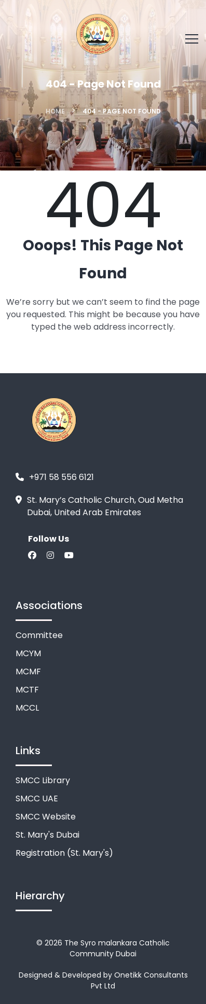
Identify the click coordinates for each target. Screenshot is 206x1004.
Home (55, 111)
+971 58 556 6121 (61, 477)
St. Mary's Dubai (47, 835)
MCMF (28, 671)
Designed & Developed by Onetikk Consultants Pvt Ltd (103, 980)
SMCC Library (43, 780)
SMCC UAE (37, 798)
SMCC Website (46, 817)
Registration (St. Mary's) (64, 853)
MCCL (27, 708)
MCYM (28, 653)
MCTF (27, 690)
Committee (39, 635)
